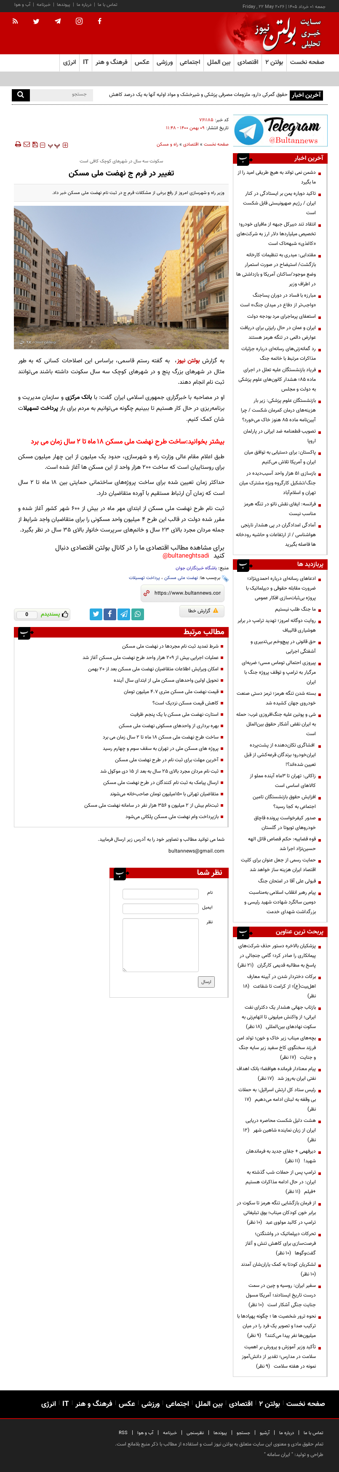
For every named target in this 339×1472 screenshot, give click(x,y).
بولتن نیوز (188, 361)
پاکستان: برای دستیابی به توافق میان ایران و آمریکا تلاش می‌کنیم (280, 457)
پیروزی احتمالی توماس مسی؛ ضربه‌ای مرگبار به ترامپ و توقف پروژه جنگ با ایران (279, 672)
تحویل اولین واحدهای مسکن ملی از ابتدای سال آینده (166, 680)
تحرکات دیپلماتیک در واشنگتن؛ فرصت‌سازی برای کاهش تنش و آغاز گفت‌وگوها (280, 1243)
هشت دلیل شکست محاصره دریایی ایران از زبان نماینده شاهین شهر (279, 1130)
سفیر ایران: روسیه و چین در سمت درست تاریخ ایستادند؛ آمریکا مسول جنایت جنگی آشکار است (281, 1295)
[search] (21, 95)
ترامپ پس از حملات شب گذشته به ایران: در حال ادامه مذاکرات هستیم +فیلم (281, 1182)
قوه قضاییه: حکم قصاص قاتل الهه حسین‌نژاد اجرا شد (282, 844)
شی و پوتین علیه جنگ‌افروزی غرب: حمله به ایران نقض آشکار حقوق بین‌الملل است (276, 724)
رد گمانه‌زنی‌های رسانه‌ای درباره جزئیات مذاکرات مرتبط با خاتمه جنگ (278, 353)
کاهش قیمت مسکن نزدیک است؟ (185, 703)
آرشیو (265, 1433)
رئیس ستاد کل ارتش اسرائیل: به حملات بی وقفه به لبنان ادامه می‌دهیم (277, 1099)
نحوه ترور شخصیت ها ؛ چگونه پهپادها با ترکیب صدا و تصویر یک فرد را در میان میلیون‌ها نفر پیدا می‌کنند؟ (276, 1326)
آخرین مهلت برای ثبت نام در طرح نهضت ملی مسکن (167, 760)
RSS (123, 1433)
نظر (209, 922)
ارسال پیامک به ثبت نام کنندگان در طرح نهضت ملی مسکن (161, 782)
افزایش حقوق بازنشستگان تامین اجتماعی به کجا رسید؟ (284, 801)
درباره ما (84, 4)
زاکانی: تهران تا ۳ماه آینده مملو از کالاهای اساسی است (283, 780)
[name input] (161, 894)
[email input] (161, 908)
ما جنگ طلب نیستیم (295, 609)
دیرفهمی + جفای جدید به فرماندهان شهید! (281, 1156)
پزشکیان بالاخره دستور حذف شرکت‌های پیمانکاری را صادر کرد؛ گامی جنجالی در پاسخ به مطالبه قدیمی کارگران (277, 955)
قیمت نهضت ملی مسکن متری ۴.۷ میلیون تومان (171, 692)
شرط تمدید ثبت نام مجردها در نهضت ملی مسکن (170, 646)
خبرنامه (44, 4)
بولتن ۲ (274, 62)
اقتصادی (191, 144)
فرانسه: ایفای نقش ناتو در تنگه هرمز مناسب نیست (280, 509)
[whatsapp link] (137, 614)
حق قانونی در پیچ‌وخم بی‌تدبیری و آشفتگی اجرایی (283, 646)
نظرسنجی (195, 1433)
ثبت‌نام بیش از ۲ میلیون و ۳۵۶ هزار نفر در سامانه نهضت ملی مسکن (151, 805)
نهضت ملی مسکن (181, 578)
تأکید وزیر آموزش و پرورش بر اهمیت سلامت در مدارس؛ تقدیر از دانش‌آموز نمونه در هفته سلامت (279, 1356)
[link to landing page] (285, 33)
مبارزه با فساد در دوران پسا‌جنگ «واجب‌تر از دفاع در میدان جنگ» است (278, 300)
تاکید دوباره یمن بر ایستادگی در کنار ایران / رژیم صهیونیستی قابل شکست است (279, 203)
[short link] (188, 593)
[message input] (161, 945)
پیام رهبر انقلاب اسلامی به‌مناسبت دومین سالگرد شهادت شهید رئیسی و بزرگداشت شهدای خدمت (280, 902)
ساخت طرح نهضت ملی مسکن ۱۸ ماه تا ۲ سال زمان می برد (108, 442)
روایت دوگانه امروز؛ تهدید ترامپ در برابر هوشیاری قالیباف (277, 625)
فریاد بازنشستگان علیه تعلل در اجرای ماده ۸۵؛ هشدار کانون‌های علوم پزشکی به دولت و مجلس (277, 379)
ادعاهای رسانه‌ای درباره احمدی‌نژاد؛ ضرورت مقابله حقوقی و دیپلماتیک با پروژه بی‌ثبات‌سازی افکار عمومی (281, 588)
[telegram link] (123, 614)
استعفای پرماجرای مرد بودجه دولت (281, 316)
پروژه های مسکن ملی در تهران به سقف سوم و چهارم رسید (161, 748)
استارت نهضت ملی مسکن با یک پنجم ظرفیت (174, 714)
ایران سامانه (278, 1455)
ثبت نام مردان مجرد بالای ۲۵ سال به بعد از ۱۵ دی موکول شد (159, 771)
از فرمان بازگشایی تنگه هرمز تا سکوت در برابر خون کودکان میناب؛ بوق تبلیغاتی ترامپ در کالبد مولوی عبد (276, 1212)
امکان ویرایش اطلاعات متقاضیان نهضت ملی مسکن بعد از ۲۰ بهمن (153, 669)
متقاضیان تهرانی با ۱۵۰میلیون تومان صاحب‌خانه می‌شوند (164, 794)
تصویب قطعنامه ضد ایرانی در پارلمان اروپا (279, 436)
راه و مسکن (167, 144)
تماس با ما (107, 4)
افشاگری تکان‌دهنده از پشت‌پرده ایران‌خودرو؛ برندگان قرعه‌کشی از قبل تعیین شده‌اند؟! (280, 754)
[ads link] (280, 130)
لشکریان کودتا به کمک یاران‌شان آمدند (277, 1269)
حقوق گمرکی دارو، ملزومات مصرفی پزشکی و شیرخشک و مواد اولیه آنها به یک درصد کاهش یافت (198, 99)
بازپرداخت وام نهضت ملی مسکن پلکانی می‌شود (172, 817)
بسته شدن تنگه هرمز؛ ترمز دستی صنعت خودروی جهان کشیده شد (276, 698)
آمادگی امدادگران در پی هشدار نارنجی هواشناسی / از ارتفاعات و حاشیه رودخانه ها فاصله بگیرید (276, 534)
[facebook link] (110, 614)
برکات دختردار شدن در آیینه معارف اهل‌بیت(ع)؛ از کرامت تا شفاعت (279, 986)
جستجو (243, 1433)
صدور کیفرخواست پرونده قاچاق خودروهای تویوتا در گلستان (285, 823)
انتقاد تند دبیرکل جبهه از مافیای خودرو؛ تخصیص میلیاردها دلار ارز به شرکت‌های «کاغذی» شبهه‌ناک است (276, 234)
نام (210, 892)
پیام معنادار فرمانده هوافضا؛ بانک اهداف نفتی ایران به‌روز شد (276, 1073)
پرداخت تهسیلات (144, 578)
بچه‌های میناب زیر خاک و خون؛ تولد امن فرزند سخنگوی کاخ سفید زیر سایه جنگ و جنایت (276, 1047)
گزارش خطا (203, 611)
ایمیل (207, 907)
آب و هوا (22, 4)
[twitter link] (96, 614)
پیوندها (63, 4)
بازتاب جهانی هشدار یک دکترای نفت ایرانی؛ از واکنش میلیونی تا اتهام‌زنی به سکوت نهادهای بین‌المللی (279, 1017)
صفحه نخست (307, 62)
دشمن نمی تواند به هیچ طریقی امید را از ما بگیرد (277, 177)
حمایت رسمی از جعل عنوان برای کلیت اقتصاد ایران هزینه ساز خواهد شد (278, 865)
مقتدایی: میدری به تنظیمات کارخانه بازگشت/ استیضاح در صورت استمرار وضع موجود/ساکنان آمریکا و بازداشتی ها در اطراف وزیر (276, 269)
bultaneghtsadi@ (186, 556)
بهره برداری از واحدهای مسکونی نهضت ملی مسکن (169, 726)
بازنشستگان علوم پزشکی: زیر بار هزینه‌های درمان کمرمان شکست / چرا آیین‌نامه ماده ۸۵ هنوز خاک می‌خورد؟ (278, 410)
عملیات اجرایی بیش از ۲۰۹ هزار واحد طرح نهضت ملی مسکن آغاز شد (151, 658)
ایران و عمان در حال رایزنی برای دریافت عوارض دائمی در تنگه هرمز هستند (278, 332)
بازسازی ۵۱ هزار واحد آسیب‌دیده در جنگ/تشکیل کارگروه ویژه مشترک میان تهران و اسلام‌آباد (277, 483)
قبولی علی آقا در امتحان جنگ (287, 881)
